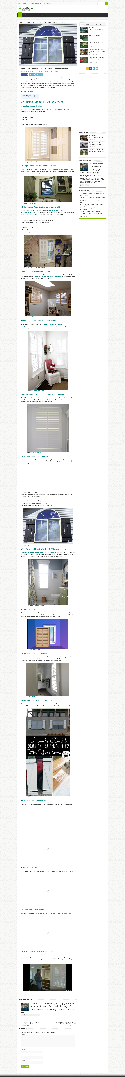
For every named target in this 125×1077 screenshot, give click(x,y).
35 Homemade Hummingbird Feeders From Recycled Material (96, 59)
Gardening (25, 15)
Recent (82, 24)
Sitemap (32, 3)
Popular (88, 24)
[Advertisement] (48, 478)
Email (22, 1055)
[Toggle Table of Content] (35, 96)
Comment (24, 1034)
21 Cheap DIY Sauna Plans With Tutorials (90, 211)
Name (23, 1049)
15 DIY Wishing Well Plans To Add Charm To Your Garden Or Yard (97, 151)
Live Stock (48, 15)
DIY (32, 15)
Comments (94, 24)
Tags (100, 24)
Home (20, 22)
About (19, 3)
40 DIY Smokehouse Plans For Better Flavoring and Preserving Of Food (97, 51)
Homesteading (39, 15)
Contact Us (25, 3)
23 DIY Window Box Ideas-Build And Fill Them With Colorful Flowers (64, 1023)
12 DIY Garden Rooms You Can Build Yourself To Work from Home (97, 29)
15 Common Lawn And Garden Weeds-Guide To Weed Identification (32, 1023)
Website (23, 1060)
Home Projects (30, 22)
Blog (20, 15)
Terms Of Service (48, 3)
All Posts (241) (83, 217)
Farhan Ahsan (25, 71)
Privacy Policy (38, 3)
